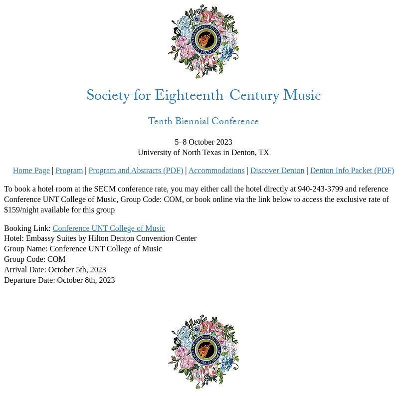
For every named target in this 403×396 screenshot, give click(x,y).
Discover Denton (277, 170)
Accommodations (217, 170)
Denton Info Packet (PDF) (352, 170)
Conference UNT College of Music (109, 228)
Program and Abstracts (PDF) (136, 170)
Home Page (31, 170)
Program (69, 170)
